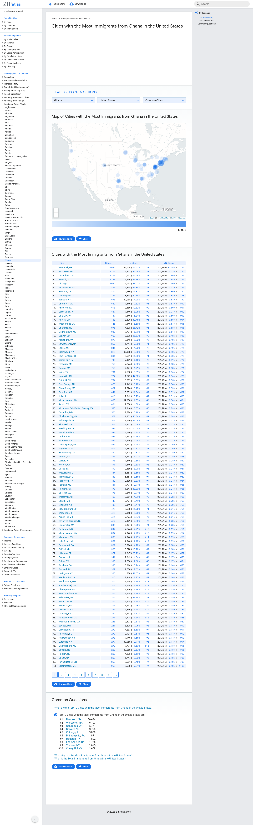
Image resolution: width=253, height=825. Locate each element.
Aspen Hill (64, 517)
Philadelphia (65, 287)
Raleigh (62, 654)
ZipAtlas (182, 218)
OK (75, 416)
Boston (62, 368)
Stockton (63, 565)
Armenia (9, 119)
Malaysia (9, 349)
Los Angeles (65, 295)
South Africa (10, 441)
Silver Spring (65, 388)
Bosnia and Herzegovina (16, 156)
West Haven (65, 472)
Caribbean (9, 181)
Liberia (8, 343)
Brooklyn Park (66, 509)
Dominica (9, 214)
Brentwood (64, 352)
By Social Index (11, 39)
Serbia (8, 428)
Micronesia (10, 355)
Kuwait (8, 327)
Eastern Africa (11, 220)
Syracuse (63, 641)
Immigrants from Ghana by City (75, 18)
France (8, 254)
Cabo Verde (10, 168)
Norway (8, 389)
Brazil (7, 159)
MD (74, 332)
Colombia (9, 193)
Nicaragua (9, 373)
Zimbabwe (10, 526)
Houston (63, 291)
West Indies (10, 508)
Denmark (9, 211)
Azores (8, 132)
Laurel (62, 348)
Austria (8, 129)
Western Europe (12, 517)
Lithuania (9, 346)
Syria (7, 474)
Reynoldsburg (66, 662)
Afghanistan (10, 107)
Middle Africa (11, 358)
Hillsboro (63, 553)
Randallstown (66, 617)
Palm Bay (63, 633)
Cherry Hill (64, 303)
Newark (62, 279)
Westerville (64, 497)
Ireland (8, 300)
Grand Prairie (65, 432)
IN (73, 420)
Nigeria (8, 376)
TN (70, 376)
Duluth (62, 658)
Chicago (63, 283)
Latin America (11, 333)
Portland (63, 489)
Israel (7, 303)
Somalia (8, 437)
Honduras (9, 278)
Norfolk (62, 464)
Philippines (10, 404)
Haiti (7, 275)
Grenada (9, 266)
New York (63, 267)
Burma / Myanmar (13, 165)
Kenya (8, 321)
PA (73, 287)
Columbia (63, 412)
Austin (62, 404)
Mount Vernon (66, 400)
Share (85, 239)
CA (73, 295)
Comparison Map (205, 17)
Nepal (7, 367)
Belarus (8, 144)
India (7, 288)
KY (71, 573)
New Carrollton (66, 593)
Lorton (62, 460)
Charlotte (63, 328)
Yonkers (63, 299)
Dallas (62, 468)
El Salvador (10, 236)
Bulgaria (8, 162)
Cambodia (9, 171)
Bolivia (8, 153)
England (8, 239)
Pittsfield (63, 424)
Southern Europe (12, 453)
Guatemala (10, 269)
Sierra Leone (10, 431)
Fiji (6, 251)
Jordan (8, 315)
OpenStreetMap (163, 218)
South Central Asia (13, 447)
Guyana (8, 272)
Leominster (64, 525)
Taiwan (8, 477)
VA (71, 303)
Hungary (9, 285)
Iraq (7, 297)
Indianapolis (65, 420)
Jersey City (64, 360)
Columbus (64, 275)
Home (54, 18)
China (7, 190)
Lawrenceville (65, 344)
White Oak (64, 601)
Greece (8, 263)
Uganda (8, 489)
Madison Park (66, 577)
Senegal (8, 425)
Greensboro (65, 629)
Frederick (63, 364)
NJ (68, 279)
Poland (8, 407)
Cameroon (9, 174)
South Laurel (65, 585)
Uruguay (8, 496)
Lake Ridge (64, 541)
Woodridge (64, 513)
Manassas (64, 537)
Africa (7, 110)
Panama (9, 398)
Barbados (9, 141)
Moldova (9, 361)
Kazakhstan (10, 318)
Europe (8, 248)
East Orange (65, 384)
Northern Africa (12, 382)
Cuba (7, 205)
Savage (62, 625)
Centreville (64, 609)
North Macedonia (13, 379)
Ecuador (8, 229)
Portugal (9, 410)
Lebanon (9, 340)
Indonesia (9, 291)
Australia (9, 125)
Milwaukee (64, 597)
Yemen (8, 520)
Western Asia (11, 514)
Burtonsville (65, 452)
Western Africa (12, 511)
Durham (63, 436)
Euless (62, 561)
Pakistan (9, 395)
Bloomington (65, 666)
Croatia (8, 202)
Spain (7, 456)
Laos (7, 330)
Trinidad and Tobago (14, 483)
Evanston (63, 557)
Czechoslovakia (12, 208)
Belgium (8, 147)
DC (73, 428)
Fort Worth (64, 480)
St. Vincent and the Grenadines (19, 462)
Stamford (63, 392)
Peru (7, 401)
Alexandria (64, 340)
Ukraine (8, 493)
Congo (8, 196)
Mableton (63, 605)
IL (69, 283)
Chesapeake (65, 589)
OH (71, 275)
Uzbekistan (10, 499)
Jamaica (9, 309)
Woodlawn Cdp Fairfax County (74, 408)
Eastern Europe (12, 226)
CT (74, 356)
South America (11, 444)
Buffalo (62, 650)
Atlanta (62, 456)
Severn (62, 501)
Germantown (65, 332)
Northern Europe (12, 385)
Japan (8, 312)
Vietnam (9, 505)
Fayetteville (64, 448)
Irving (61, 372)
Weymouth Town (67, 621)
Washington (65, 428)
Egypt (7, 233)
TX (69, 291)
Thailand (9, 480)
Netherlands (10, 370)
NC (70, 328)
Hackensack (65, 637)
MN (75, 509)
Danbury (63, 613)
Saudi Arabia (10, 419)
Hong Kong (10, 281)
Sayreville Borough (68, 521)
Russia (8, 416)
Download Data (65, 239)
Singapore (9, 434)
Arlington (63, 307)
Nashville (63, 376)
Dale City (63, 315)
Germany (9, 257)
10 (115, 674)
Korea (7, 324)
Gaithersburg (65, 646)
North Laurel (65, 581)
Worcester (64, 271)
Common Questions (207, 24)
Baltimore (63, 529)
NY (70, 267)
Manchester (65, 476)
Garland (63, 569)
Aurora (62, 319)
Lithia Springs (65, 444)
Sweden (8, 468)
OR (69, 489)
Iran (7, 294)
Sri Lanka (9, 459)
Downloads (80, 4)
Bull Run (63, 493)
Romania (9, 413)
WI (71, 597)
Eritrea (8, 242)
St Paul (62, 549)
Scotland (9, 422)
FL (70, 633)
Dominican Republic (14, 217)
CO (68, 319)
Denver (62, 336)
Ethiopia (8, 245)
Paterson (63, 440)
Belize (7, 150)
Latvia (7, 337)
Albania (8, 113)
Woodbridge (65, 323)
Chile (7, 187)
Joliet (61, 396)
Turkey (8, 486)
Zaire (7, 523)
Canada (8, 177)
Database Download (13, 11)
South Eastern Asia (13, 450)
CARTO (174, 218)
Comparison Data (205, 20)
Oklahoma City (66, 416)
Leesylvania (65, 311)
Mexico (8, 352)
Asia (7, 122)
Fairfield (63, 380)
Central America (12, 184)
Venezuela (10, 502)
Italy (7, 306)
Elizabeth (63, 505)
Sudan (8, 465)
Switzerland (10, 471)
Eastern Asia (10, 223)
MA (71, 271)
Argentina (9, 116)
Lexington (64, 573)
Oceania (9, 392)
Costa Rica (10, 199)
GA (74, 344)
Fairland (63, 485)
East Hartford (65, 356)
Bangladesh (10, 138)
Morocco (9, 364)
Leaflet (152, 218)
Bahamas (9, 135)
